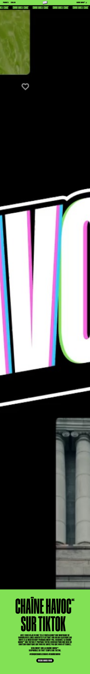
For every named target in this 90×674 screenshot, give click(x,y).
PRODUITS (6, 2)
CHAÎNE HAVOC (81, 3)
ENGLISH (13, 2)
